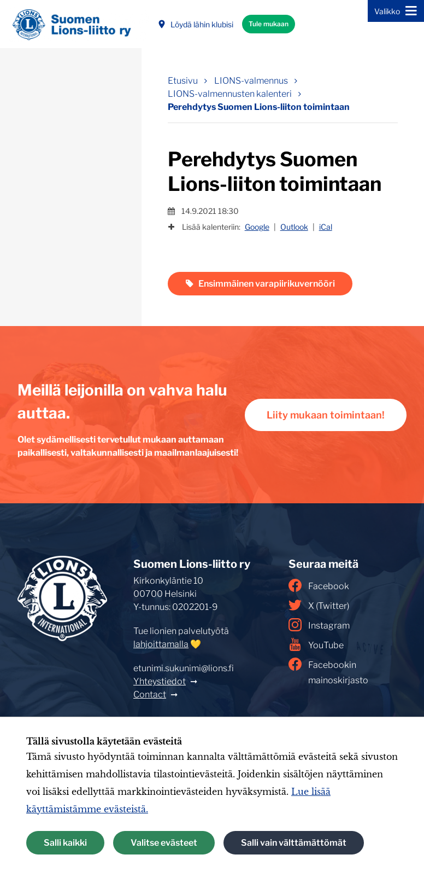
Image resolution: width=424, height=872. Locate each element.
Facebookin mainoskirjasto (328, 671)
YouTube (316, 644)
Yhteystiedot (159, 681)
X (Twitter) (318, 605)
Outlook (294, 226)
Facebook (318, 585)
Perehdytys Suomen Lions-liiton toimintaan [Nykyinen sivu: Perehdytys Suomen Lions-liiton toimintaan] (259, 107)
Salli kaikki (65, 843)
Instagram (319, 624)
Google (257, 226)
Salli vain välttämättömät (293, 843)
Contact (149, 694)
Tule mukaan (268, 24)
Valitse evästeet (164, 843)
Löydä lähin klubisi (195, 24)
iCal (325, 226)
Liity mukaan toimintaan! (326, 415)
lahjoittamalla (161, 644)
